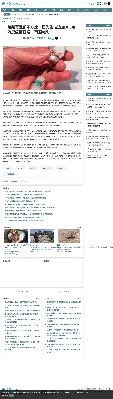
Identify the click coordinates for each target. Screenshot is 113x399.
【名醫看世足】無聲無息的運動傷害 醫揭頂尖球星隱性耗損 (98, 37)
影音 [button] (104, 10)
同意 (11, 395)
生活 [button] (37, 10)
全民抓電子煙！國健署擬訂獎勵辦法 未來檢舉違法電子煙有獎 (98, 99)
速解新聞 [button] (87, 10)
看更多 (79, 227)
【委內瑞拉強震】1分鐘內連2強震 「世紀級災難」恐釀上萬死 (98, 125)
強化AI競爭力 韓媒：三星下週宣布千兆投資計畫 (21, 302)
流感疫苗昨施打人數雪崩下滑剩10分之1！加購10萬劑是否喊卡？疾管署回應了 (30, 207)
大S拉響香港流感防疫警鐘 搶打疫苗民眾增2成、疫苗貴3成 (24, 220)
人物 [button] (96, 10)
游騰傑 (42, 38)
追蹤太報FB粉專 (64, 291)
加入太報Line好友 (23, 291)
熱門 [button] (4, 10)
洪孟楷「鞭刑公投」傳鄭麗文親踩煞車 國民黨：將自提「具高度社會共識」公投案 (98, 81)
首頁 (3, 21)
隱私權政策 (5, 395)
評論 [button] (53, 10)
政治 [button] (12, 10)
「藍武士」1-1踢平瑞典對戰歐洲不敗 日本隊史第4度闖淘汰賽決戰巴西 (98, 56)
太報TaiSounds (13, 4)
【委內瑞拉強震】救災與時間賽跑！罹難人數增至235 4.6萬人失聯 (98, 87)
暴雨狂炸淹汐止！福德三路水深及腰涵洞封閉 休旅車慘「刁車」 (98, 112)
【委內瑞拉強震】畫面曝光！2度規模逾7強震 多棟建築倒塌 (98, 118)
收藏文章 (14, 181)
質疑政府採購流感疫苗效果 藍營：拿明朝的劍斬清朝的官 (23, 195)
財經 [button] (20, 10)
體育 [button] (61, 10)
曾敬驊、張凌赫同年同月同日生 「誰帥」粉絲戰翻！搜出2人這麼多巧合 (98, 106)
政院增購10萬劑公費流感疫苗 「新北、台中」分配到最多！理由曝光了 (27, 191)
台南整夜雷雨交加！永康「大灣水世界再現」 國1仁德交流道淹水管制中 (98, 75)
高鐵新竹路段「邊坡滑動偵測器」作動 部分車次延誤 (22, 311)
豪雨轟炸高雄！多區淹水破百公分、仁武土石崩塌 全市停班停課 (35, 14)
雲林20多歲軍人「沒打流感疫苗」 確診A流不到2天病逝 (23, 211)
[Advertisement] (17, 371)
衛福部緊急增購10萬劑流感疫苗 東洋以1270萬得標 (21, 201)
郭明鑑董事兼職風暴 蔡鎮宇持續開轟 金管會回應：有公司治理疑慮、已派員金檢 (98, 137)
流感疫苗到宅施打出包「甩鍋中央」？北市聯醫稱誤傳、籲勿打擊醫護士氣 (29, 214)
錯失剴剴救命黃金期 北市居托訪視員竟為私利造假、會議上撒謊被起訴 (98, 49)
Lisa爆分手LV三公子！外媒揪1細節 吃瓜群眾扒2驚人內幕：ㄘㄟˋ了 (98, 156)
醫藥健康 (13, 21)
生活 (8, 21)
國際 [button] (28, 10)
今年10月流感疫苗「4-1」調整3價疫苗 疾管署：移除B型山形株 (25, 204)
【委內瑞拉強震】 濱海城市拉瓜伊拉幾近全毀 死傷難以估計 (99, 150)
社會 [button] (45, 10)
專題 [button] (77, 10)
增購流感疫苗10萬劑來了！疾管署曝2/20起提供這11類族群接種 (25, 198)
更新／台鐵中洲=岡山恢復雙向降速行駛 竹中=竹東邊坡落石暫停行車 (99, 62)
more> (108, 25)
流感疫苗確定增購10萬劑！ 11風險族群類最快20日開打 (23, 217)
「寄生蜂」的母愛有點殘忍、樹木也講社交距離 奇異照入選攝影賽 (98, 144)
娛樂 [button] (69, 10)
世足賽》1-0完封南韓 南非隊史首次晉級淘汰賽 (62, 330)
